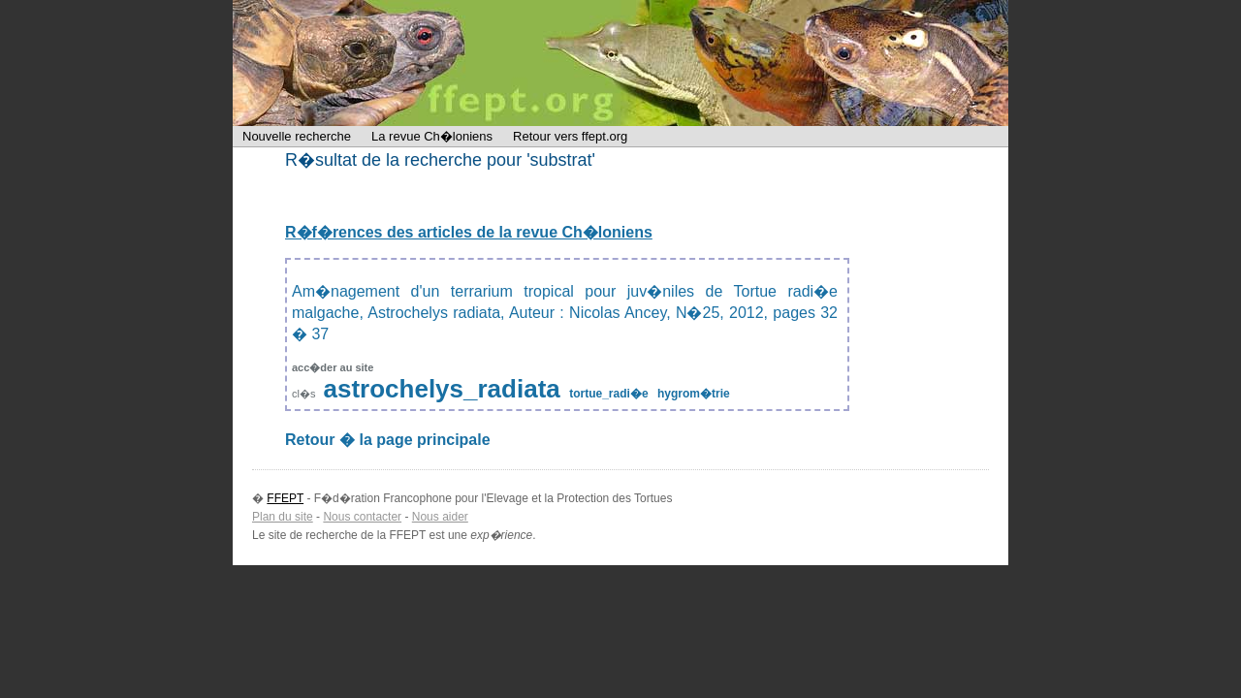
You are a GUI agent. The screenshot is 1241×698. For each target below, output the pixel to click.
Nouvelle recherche (296, 136)
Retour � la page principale (388, 439)
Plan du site (282, 517)
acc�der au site (332, 367)
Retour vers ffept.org (570, 136)
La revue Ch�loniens (432, 136)
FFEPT (359, 63)
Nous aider (440, 517)
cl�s (305, 393)
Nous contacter (362, 517)
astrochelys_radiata (442, 388)
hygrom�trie (693, 393)
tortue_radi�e (608, 393)
